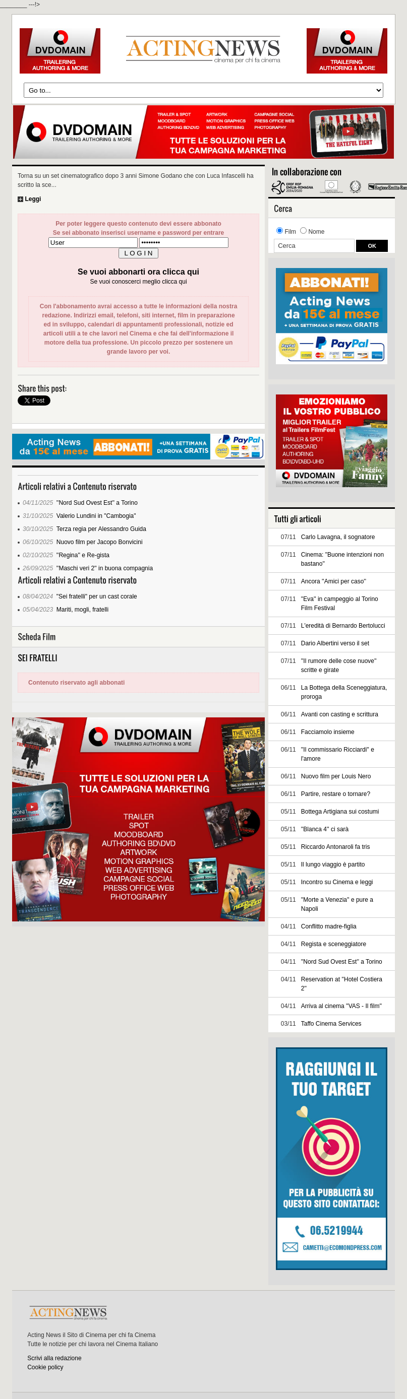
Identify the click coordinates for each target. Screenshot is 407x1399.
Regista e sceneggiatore (333, 944)
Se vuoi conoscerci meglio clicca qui (138, 281)
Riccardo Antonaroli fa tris (335, 846)
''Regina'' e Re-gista (82, 555)
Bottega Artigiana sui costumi (340, 811)
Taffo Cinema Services (331, 1023)
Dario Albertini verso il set (335, 643)
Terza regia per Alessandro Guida (101, 528)
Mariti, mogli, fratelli (82, 609)
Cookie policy (45, 1367)
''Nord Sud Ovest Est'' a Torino (97, 502)
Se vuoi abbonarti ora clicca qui (138, 272)
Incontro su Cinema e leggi (337, 882)
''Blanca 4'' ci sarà (325, 829)
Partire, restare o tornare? (335, 793)
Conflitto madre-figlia (329, 926)
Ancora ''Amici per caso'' (333, 581)
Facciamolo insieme (328, 732)
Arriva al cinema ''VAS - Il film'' (341, 1006)
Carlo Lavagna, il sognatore (338, 537)
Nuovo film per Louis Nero (336, 776)
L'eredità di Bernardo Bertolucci (343, 625)
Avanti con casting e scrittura (339, 714)
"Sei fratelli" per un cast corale (96, 596)
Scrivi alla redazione (54, 1358)
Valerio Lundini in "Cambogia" (96, 515)
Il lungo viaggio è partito (333, 864)
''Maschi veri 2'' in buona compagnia (104, 568)
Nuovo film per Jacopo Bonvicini (99, 542)
